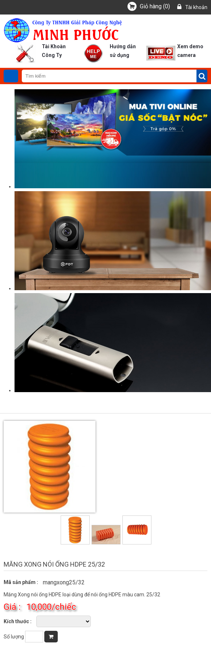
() (155, 6)
